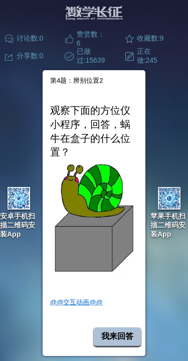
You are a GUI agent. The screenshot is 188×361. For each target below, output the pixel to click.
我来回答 (117, 336)
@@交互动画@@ (76, 302)
